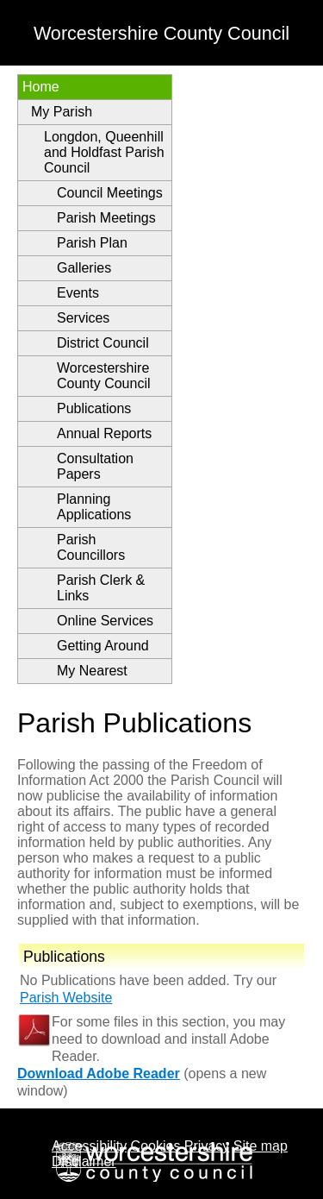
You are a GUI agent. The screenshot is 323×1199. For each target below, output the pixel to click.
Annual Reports (104, 433)
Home (40, 86)
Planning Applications (94, 507)
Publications (94, 408)
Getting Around (103, 645)
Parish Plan (92, 242)
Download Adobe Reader (98, 1073)
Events (78, 293)
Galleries (84, 268)
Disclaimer (84, 1161)
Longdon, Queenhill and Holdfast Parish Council (104, 152)
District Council (103, 343)
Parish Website (66, 997)
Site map (260, 1146)
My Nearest (92, 670)
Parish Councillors (91, 547)
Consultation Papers (95, 466)
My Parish (61, 111)
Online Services (105, 620)
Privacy (206, 1146)
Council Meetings (110, 192)
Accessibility (89, 1146)
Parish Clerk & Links (101, 588)
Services (83, 318)
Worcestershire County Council (104, 376)
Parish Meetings (106, 217)
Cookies (156, 1146)
